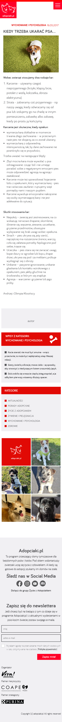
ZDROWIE (13, 426)
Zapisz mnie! (49, 657)
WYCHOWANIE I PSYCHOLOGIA (24, 420)
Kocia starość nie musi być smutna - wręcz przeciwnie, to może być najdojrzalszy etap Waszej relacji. (29, 356)
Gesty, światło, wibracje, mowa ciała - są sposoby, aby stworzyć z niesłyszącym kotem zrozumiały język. (31, 366)
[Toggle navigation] (57, 5)
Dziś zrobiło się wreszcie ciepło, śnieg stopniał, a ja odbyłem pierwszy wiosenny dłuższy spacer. (30, 375)
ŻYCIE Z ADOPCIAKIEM (19, 410)
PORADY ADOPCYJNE (19, 405)
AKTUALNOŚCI (15, 400)
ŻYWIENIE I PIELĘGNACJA (21, 415)
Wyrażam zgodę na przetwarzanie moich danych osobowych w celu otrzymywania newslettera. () (33, 647)
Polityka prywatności (47, 649)
